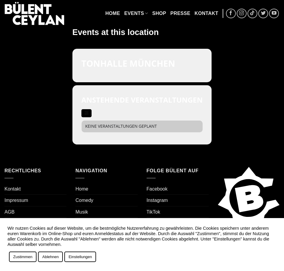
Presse (180, 13)
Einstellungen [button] (80, 257)
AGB (9, 211)
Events (136, 13)
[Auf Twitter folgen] (263, 14)
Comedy (84, 200)
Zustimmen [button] (22, 257)
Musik (81, 211)
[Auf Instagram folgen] (242, 14)
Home (112, 13)
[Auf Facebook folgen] (231, 14)
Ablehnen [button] (50, 257)
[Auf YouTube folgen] (274, 14)
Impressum (16, 200)
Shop (159, 13)
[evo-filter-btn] (86, 113)
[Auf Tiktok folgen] (252, 14)
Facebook (157, 188)
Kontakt (206, 13)
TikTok (153, 211)
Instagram (157, 200)
